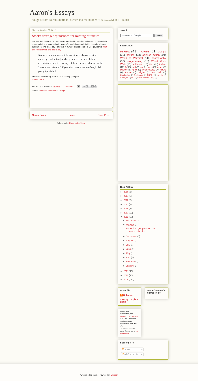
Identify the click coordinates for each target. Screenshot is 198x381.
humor (160, 67)
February (130, 261)
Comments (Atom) (77, 123)
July (128, 245)
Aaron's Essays (52, 12)
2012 (126, 217)
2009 (126, 279)
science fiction (151, 55)
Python (162, 64)
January (130, 266)
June (128, 249)
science (123, 69)
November (131, 220)
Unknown (128, 295)
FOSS (149, 75)
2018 (126, 191)
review (125, 51)
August (129, 240)
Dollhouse (138, 75)
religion (141, 72)
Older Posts (104, 115)
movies (143, 51)
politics (130, 55)
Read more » (38, 79)
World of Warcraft (131, 58)
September (131, 236)
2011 (126, 271)
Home (72, 115)
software (137, 64)
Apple (135, 69)
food (133, 67)
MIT (132, 78)
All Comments (130, 354)
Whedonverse (148, 69)
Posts (126, 349)
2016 (126, 200)
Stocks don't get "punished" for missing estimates (65, 36)
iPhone (128, 72)
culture (162, 69)
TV (126, 67)
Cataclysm (124, 78)
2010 (126, 275)
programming (134, 61)
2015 (126, 204)
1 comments (67, 86)
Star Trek (156, 72)
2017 (126, 196)
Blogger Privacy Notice (129, 316)
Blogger (114, 375)
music (150, 67)
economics (53, 90)
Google (62, 90)
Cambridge (125, 75)
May (128, 253)
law (141, 67)
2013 (126, 212)
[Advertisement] (71, 101)
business (43, 90)
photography (159, 58)
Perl (151, 64)
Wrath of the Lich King (145, 78)
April (128, 257)
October (130, 225)
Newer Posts (39, 115)
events (160, 75)
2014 (126, 208)
